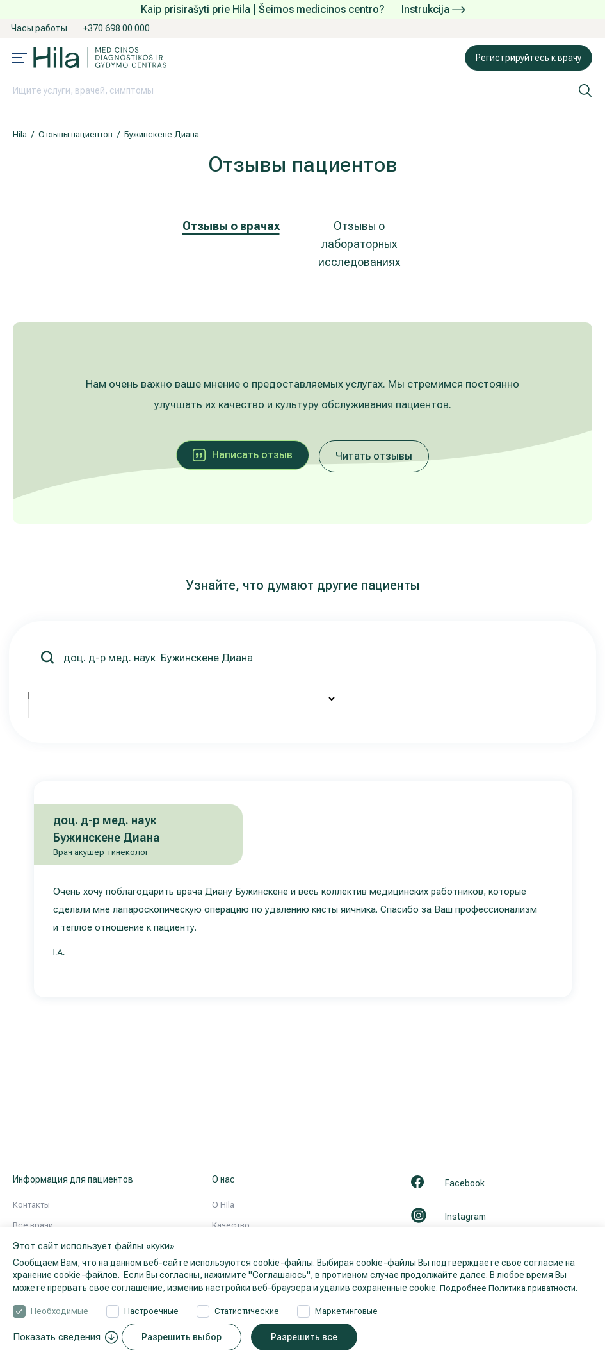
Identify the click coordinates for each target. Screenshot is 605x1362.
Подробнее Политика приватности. (514, 1288)
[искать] (585, 90)
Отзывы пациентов (75, 134)
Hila (20, 134)
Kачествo (231, 1225)
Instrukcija (433, 9)
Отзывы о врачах (231, 226)
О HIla (223, 1204)
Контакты (31, 1204)
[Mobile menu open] (19, 59)
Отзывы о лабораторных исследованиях (359, 244)
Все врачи (33, 1225)
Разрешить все (310, 1337)
